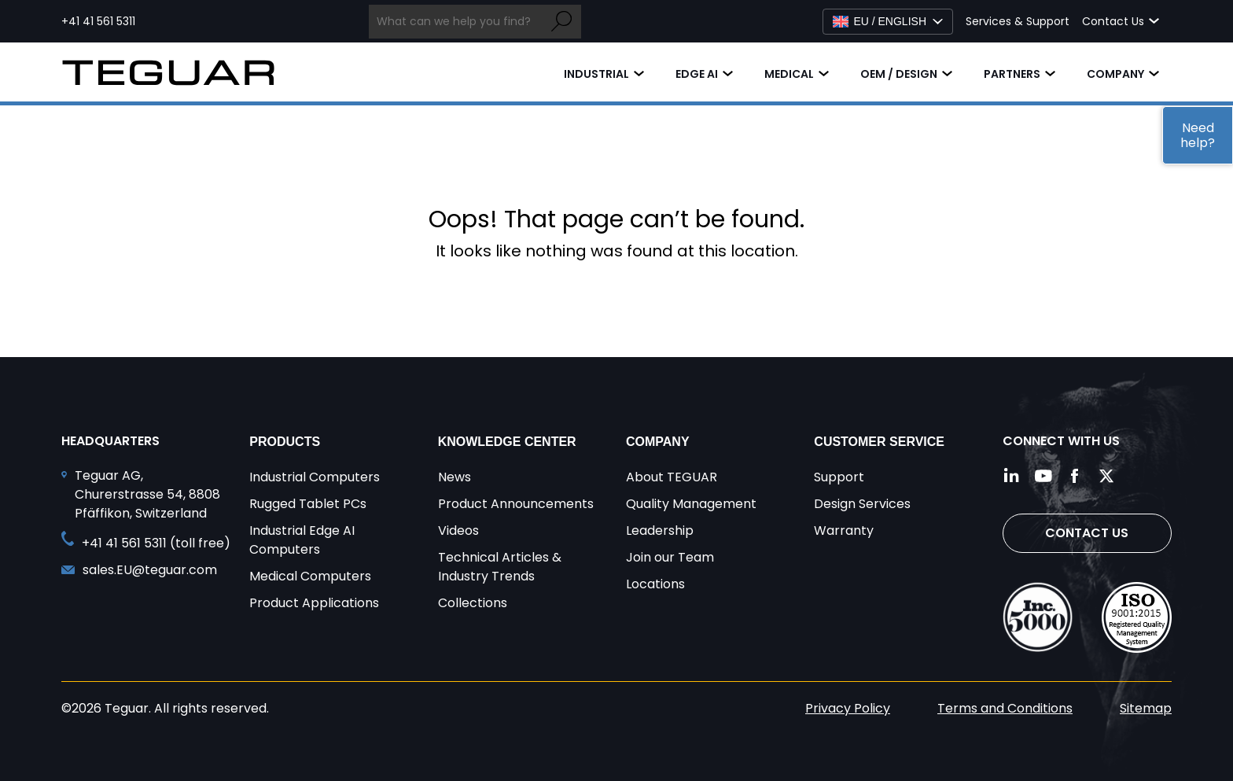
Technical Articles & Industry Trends (499, 566)
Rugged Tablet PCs (307, 504)
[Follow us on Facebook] (1075, 475)
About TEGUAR (671, 477)
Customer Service (879, 441)
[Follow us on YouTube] (1043, 475)
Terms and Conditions (1005, 708)
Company (1115, 74)
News (454, 477)
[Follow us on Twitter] (1106, 475)
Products (284, 441)
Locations (655, 584)
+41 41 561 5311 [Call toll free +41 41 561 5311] (98, 21)
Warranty (844, 530)
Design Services (862, 504)
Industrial (596, 74)
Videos (458, 530)
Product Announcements (516, 504)
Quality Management (691, 504)
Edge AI (696, 74)
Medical (789, 74)
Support (839, 477)
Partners (1012, 74)
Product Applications (314, 603)
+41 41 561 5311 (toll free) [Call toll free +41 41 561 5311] (156, 543)
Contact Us (1086, 533)
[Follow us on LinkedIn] (1012, 475)
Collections (472, 603)
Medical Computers (310, 576)
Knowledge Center (507, 441)
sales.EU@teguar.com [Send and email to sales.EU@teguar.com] (150, 570)
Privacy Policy (847, 708)
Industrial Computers (314, 477)
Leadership (660, 530)
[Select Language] (888, 22)
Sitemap (1146, 708)
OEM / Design (898, 74)
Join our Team (670, 557)
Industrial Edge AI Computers (302, 539)
